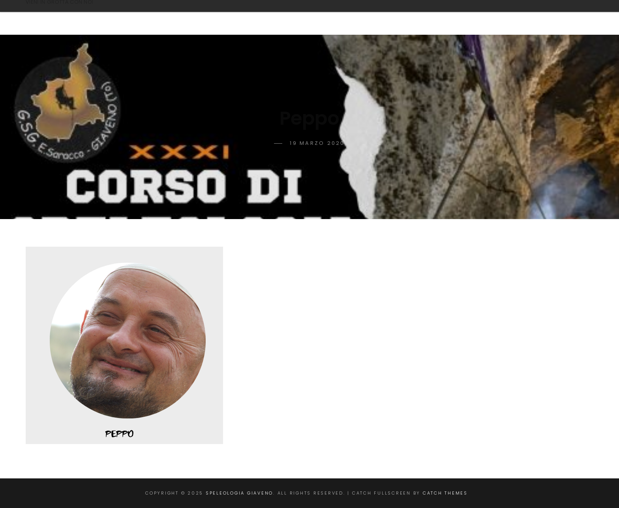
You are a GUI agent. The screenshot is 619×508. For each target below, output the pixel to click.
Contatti (414, 17)
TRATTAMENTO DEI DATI (498, 17)
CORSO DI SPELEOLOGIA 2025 (326, 17)
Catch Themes (445, 493)
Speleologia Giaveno (96, 13)
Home (245, 17)
